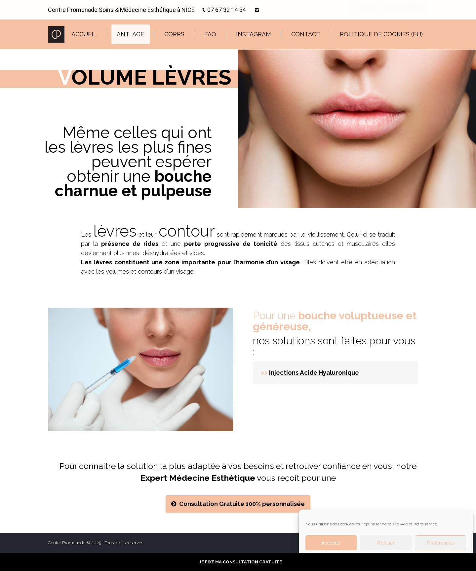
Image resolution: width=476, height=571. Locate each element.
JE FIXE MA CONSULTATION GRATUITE (240, 561)
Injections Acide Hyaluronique (314, 372)
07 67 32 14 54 (226, 9)
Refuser (386, 543)
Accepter (331, 543)
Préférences (440, 543)
